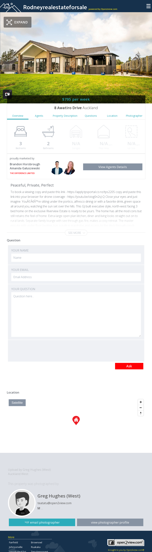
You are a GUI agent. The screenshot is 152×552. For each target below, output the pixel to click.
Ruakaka (35, 547)
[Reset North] (141, 413)
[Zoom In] (141, 402)
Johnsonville (16, 547)
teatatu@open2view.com (54, 503)
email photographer (45, 522)
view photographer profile (110, 522)
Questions (91, 115)
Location (112, 115)
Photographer (134, 115)
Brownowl (36, 542)
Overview (17, 115)
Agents (39, 115)
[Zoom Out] (141, 407)
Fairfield (13, 542)
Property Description (65, 115)
